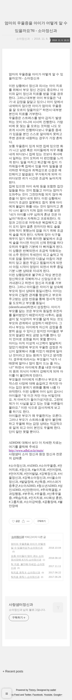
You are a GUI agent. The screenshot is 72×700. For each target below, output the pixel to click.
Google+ (58, 694)
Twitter (28, 694)
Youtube (48, 694)
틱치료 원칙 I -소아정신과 (25, 576)
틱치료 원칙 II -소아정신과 (25, 572)
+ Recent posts (13, 671)
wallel (53, 690)
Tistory (32, 690)
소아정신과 (17, 537)
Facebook (38, 694)
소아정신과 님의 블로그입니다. (27, 609)
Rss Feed (14, 694)
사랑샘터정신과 (21, 605)
